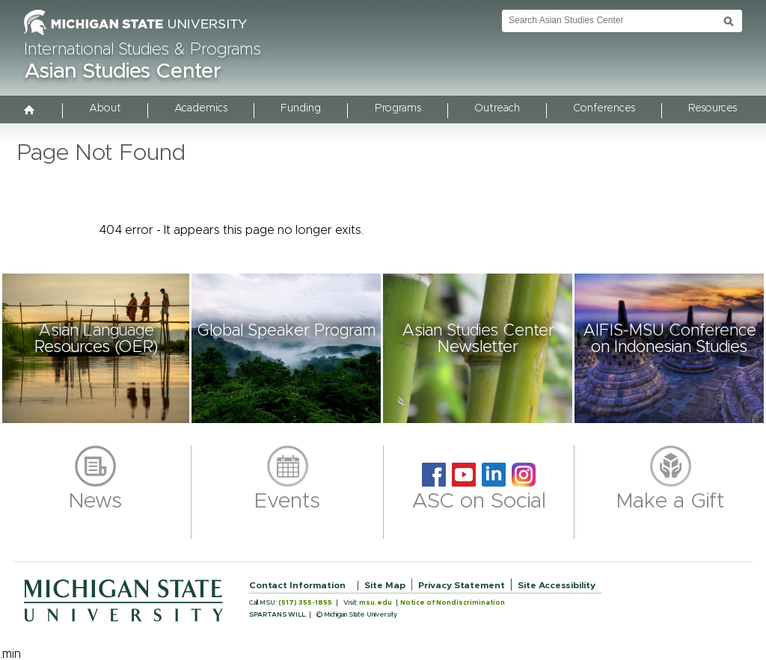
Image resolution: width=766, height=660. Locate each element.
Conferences (604, 108)
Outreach (497, 108)
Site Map (384, 585)
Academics (200, 108)
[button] (96, 348)
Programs (398, 108)
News (95, 501)
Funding (301, 108)
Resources (712, 108)
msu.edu (375, 602)
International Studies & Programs (142, 50)
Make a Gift (670, 501)
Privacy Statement (461, 585)
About (105, 108)
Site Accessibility (556, 585)
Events (287, 501)
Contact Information (297, 585)
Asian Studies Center (122, 71)
